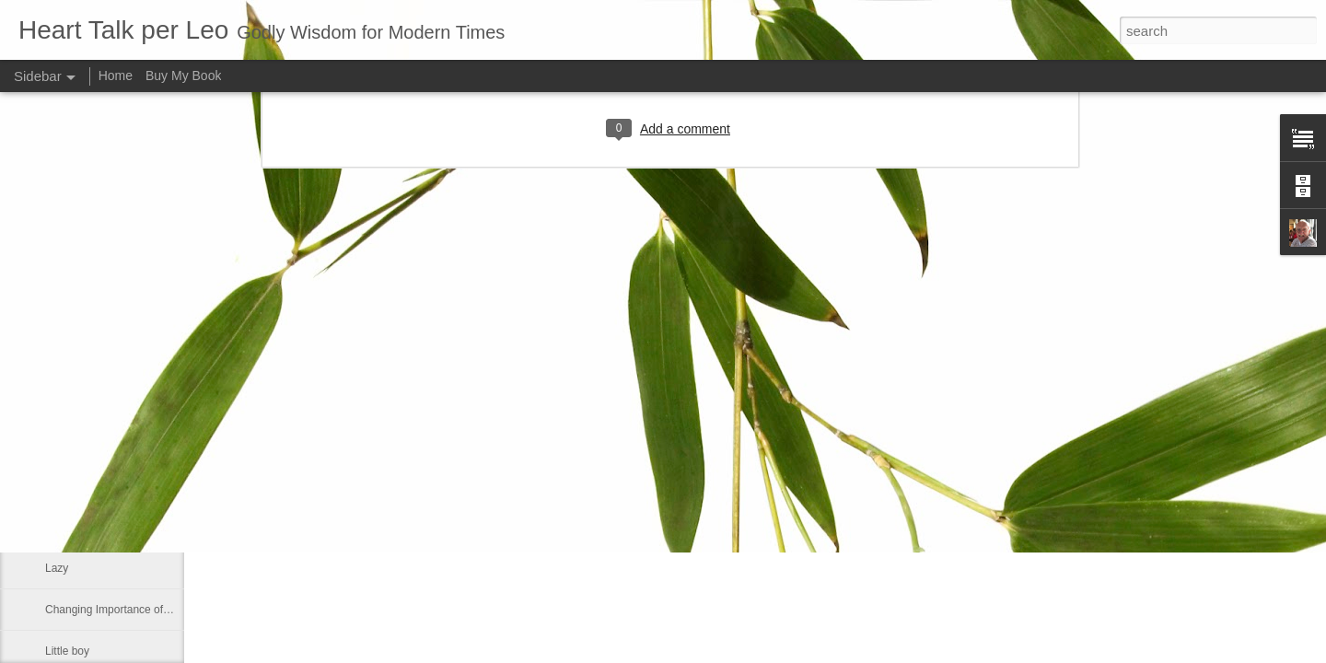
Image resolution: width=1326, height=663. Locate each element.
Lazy (56, 568)
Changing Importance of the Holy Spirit (140, 609)
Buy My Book (183, 75)
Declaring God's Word (99, 526)
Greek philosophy (88, 485)
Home (116, 75)
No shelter (70, 443)
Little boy (67, 651)
